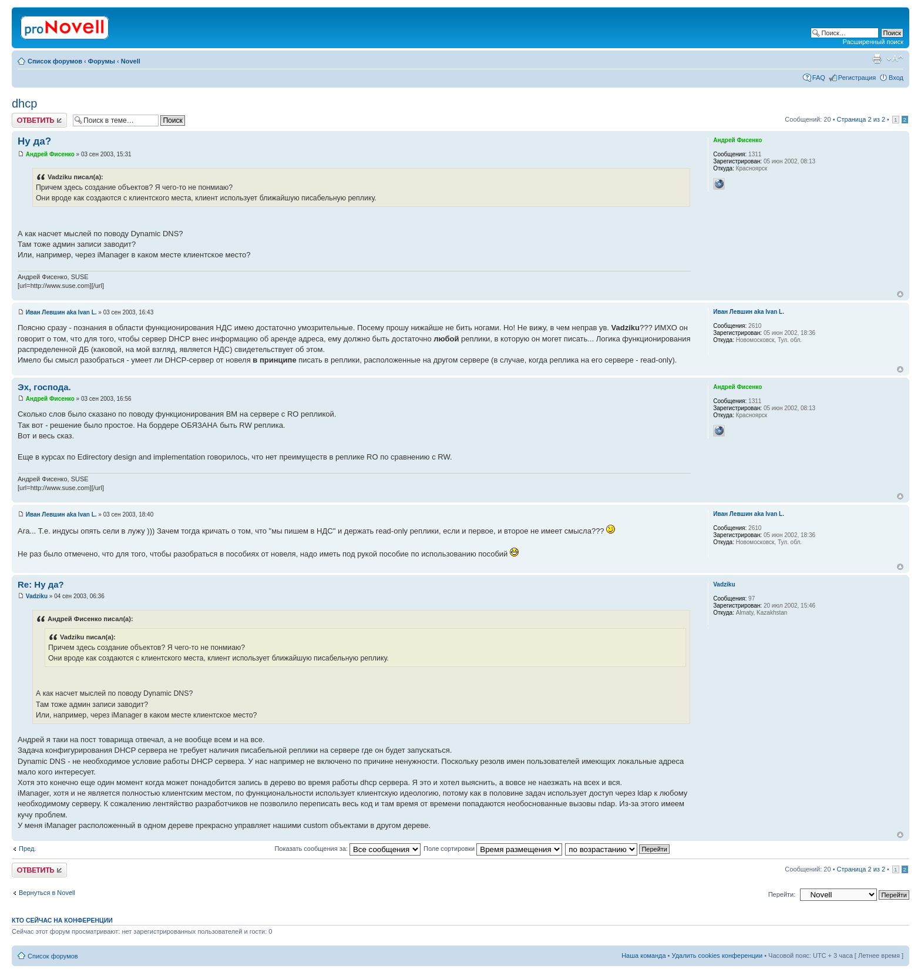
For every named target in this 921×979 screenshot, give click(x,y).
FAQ (818, 77)
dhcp (24, 103)
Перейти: (782, 894)
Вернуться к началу (900, 294)
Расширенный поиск (872, 41)
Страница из (861, 119)
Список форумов (55, 61)
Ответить (39, 120)
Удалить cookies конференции (717, 955)
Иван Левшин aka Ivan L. (61, 312)
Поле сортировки (492, 848)
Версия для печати (876, 58)
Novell (130, 61)
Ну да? (34, 141)
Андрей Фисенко (50, 154)
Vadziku (37, 596)
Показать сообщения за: (347, 848)
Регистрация (857, 77)
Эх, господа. (44, 387)
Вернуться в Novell (47, 892)
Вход (896, 77)
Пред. (27, 848)
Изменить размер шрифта (894, 58)
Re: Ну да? (41, 584)
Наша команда (643, 955)
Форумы (101, 61)
